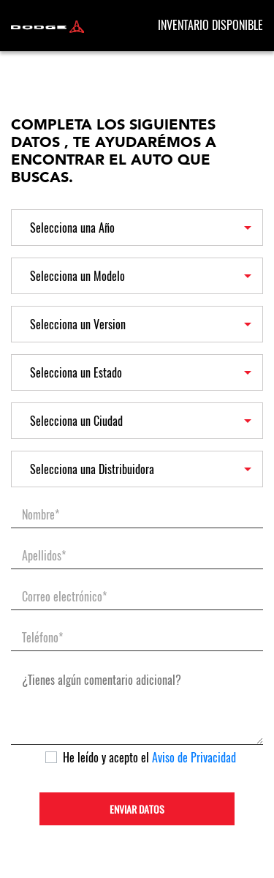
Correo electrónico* (64, 596)
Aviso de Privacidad (194, 757)
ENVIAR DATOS (137, 810)
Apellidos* (44, 555)
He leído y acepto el (149, 757)
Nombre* (40, 514)
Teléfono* (42, 637)
